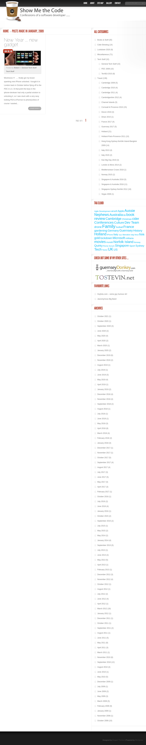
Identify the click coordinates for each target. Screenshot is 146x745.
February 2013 (103, 570)
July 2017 (101, 472)
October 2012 (102, 584)
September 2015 (104, 521)
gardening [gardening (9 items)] (100, 230)
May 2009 (101, 696)
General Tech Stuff (29, 68)
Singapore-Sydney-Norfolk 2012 (114, 189)
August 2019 (102, 365)
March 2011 (102, 652)
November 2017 (103, 453)
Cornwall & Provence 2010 (112, 107)
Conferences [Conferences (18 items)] (104, 222)
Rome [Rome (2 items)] (105, 246)
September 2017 (104, 462)
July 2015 (101, 526)
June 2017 (101, 477)
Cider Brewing (103, 45)
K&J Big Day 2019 (108, 160)
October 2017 (102, 458)
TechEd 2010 (106, 74)
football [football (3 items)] (119, 227)
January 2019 (102, 389)
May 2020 (101, 336)
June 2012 (101, 599)
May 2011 (101, 643)
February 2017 (103, 492)
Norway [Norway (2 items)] (137, 242)
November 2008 (103, 716)
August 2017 (102, 467)
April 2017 (101, 487)
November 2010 (103, 657)
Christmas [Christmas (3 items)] (127, 219)
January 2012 (102, 613)
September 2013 (104, 545)
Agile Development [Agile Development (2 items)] (102, 211)
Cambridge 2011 (108, 92)
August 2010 (102, 667)
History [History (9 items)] (137, 230)
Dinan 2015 (106, 117)
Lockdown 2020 (103, 50)
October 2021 (102, 316)
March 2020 (102, 345)
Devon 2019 (106, 112)
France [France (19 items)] (128, 227)
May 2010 (101, 677)
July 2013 (101, 550)
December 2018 (103, 394)
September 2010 (104, 662)
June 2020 (101, 331)
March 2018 (102, 433)
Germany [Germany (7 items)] (113, 230)
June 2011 (101, 638)
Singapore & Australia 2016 (112, 179)
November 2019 (103, 360)
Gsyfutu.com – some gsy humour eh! (112, 294)
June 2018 (101, 419)
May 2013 (101, 560)
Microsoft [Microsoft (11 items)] (119, 238)
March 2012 (102, 609)
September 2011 (104, 628)
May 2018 (101, 423)
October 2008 (102, 721)
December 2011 (103, 618)
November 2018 (103, 399)
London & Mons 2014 (110, 165)
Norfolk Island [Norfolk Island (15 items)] (123, 242)
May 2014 (101, 535)
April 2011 (101, 648)
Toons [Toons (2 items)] (104, 250)
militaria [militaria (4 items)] (129, 238)
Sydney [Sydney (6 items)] (140, 245)
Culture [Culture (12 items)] (119, 222)
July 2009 (101, 686)
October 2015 (102, 516)
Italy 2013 (105, 150)
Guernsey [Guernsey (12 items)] (126, 230)
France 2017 (106, 122)
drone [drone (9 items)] (98, 226)
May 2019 (101, 380)
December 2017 (103, 448)
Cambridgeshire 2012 (110, 97)
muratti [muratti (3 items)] (109, 242)
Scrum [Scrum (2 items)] (112, 246)
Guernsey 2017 (107, 127)
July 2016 (101, 501)
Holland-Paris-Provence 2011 (113, 136)
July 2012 (101, 594)
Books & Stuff (102, 40)
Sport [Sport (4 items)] (132, 245)
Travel (99, 78)
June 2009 (101, 691)
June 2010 (101, 672)
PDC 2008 (105, 69)
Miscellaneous (103, 54)
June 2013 (101, 555)
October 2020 (102, 321)
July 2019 (101, 370)
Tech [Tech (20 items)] (98, 249)
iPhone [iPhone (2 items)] (110, 235)
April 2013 (101, 565)
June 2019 (101, 375)
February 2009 (103, 706)
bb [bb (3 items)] (124, 215)
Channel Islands (108, 102)
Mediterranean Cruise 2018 (112, 170)
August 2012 (102, 589)
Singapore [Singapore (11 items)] (122, 245)
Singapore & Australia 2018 (112, 184)
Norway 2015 (106, 175)
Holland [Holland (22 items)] (100, 234)
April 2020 (101, 341)
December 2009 (103, 682)
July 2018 (101, 414)
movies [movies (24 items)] (100, 242)
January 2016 (102, 511)
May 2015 (101, 531)
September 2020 (104, 326)
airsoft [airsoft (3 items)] (114, 211)
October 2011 (102, 623)
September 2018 (104, 404)
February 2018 (103, 438)
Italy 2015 (105, 155)
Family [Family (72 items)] (108, 226)
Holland (104, 131)
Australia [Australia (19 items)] (116, 215)
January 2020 (102, 350)
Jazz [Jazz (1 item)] (120, 235)
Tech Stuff (10, 71)
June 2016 (101, 506)
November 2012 (103, 579)
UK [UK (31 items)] (110, 249)
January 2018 (102, 443)
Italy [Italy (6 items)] (115, 234)
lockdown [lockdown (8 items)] (106, 238)
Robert (16, 68)
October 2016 (102, 496)
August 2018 (102, 409)
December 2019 (103, 355)
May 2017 (101, 482)
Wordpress (139, 740)
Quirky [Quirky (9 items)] (98, 245)
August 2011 (102, 633)
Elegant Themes (118, 740)
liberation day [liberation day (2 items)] (128, 235)
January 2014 (102, 540)
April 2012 (101, 604)
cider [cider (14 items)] (135, 218)
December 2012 (103, 574)
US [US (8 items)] (116, 249)
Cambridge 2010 (108, 88)
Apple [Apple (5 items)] (121, 211)
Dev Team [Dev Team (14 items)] (132, 222)
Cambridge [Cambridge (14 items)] (113, 218)
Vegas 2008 (106, 194)
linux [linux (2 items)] (137, 235)
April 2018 (101, 428)
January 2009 (102, 711)
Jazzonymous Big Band (106, 299)
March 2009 (102, 701)
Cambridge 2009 (108, 83)
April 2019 (101, 384)
